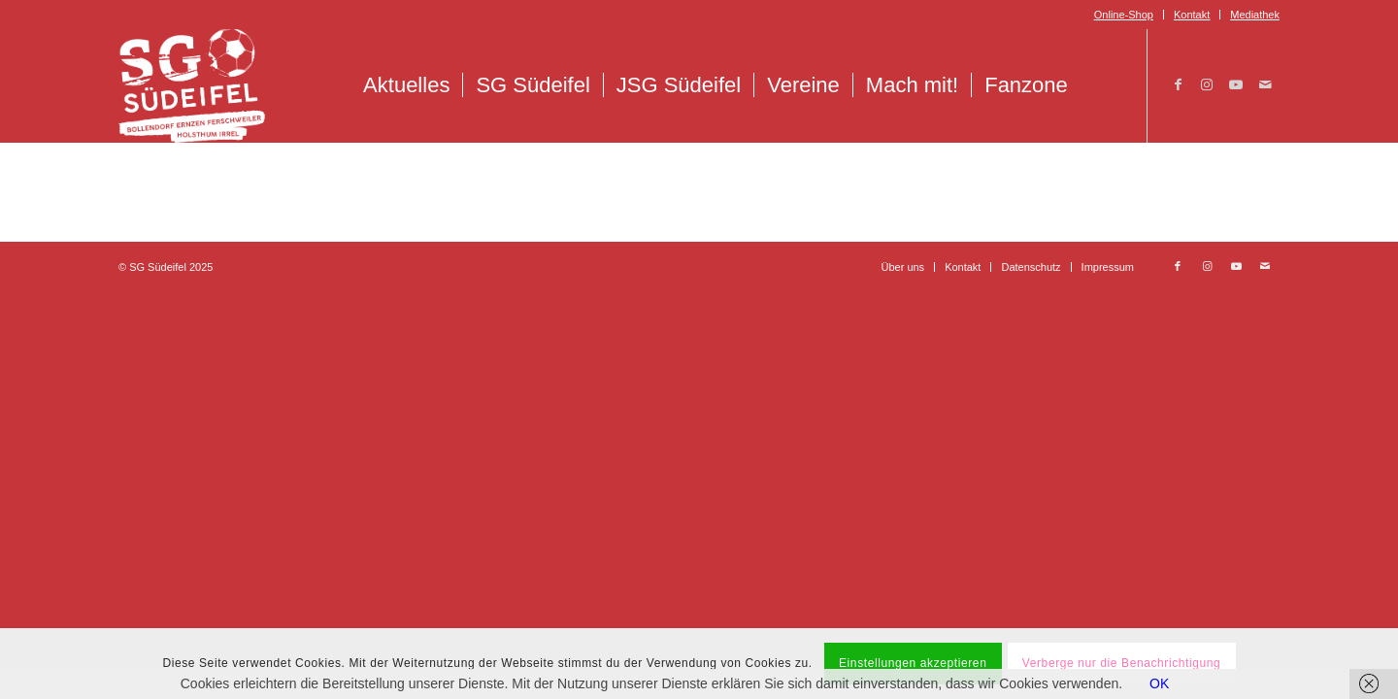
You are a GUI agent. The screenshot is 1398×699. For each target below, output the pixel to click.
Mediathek (1255, 14)
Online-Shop (1123, 14)
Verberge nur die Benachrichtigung (1121, 663)
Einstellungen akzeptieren (912, 663)
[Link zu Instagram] (1206, 84)
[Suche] (1101, 85)
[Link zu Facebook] (1177, 84)
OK (1159, 683)
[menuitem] (1124, 14)
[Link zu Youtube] (1235, 84)
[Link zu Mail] (1265, 84)
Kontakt (1192, 14)
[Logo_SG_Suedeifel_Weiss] (191, 85)
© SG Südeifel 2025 (165, 267)
